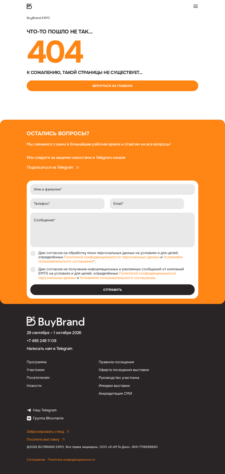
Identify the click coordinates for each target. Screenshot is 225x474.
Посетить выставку (46, 439)
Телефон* (42, 203)
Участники (36, 369)
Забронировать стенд (48, 431)
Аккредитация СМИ (115, 393)
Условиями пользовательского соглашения (117, 277)
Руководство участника (119, 377)
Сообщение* (44, 220)
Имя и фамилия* (48, 189)
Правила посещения (116, 362)
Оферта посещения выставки (124, 369)
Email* (118, 203)
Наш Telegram (42, 410)
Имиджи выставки (114, 385)
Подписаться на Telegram (53, 167)
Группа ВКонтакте (45, 418)
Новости (34, 385)
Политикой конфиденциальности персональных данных (112, 257)
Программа (37, 362)
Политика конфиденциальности (71, 460)
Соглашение (36, 460)
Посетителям (38, 377)
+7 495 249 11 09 (41, 340)
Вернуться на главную (112, 86)
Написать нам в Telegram (49, 348)
